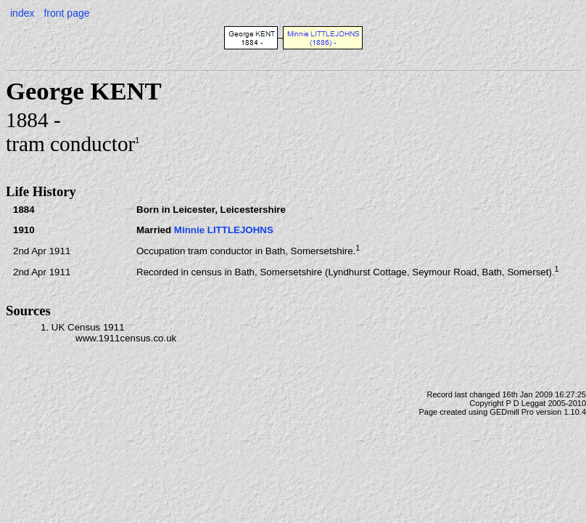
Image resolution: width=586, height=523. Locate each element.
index (22, 13)
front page (66, 13)
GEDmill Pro (512, 412)
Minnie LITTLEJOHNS (223, 229)
